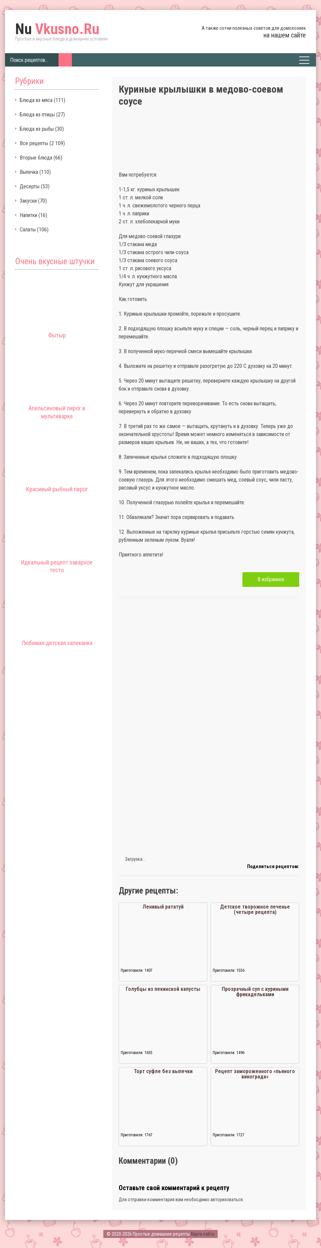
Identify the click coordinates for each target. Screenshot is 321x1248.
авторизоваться (226, 1199)
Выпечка (29, 172)
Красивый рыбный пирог (57, 489)
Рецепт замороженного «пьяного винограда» (255, 1074)
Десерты (29, 186)
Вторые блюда (36, 157)
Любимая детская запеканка (56, 642)
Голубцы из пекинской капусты (163, 989)
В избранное (270, 579)
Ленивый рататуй (163, 907)
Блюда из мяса (36, 100)
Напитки (28, 215)
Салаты (28, 229)
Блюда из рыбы (37, 129)
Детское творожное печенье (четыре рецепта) (255, 909)
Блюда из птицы (37, 114)
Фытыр (57, 335)
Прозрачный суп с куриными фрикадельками (255, 992)
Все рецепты (34, 143)
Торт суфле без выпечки (163, 1071)
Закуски (28, 201)
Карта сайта (202, 1234)
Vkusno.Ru (57, 29)
